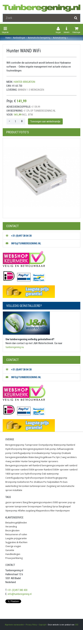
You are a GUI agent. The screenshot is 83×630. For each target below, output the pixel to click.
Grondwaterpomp (40, 453)
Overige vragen (13, 546)
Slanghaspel (64, 506)
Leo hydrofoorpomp (30, 473)
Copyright (42, 625)
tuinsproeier (21, 506)
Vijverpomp (11, 510)
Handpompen (62, 510)
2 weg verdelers (68, 457)
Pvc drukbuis (36, 481)
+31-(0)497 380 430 (17, 590)
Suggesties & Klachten (16, 542)
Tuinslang (47, 506)
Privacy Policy (31, 625)
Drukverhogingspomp (56, 477)
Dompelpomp (46, 444)
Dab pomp (50, 449)
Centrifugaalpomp (21, 453)
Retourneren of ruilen (16, 534)
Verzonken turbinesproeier (32, 486)
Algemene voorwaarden (14, 625)
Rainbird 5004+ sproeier (56, 469)
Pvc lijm (56, 457)
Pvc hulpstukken (51, 481)
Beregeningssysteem (33, 449)
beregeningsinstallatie (16, 457)
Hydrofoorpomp (14, 449)
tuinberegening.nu (15, 347)
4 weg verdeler (12, 461)
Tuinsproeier (31, 444)
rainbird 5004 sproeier (31, 469)
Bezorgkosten (12, 530)
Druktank (66, 453)
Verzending (11, 526)
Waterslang (34, 457)
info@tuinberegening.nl (20, 594)
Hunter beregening (30, 461)
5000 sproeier (60, 502)
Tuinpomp (56, 453)
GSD (76, 625)
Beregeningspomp (14, 444)
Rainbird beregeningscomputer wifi (50, 465)
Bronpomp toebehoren (17, 481)
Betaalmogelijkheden (16, 522)
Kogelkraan (46, 457)
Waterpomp (60, 444)
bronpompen (35, 506)
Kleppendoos (43, 510)
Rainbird (71, 444)
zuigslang (30, 510)
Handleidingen (12, 554)
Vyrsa (55, 506)
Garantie (9, 550)
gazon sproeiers (13, 502)
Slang (25, 502)
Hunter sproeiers (49, 461)
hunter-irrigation (24, 81)
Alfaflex (21, 510)
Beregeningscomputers (40, 502)
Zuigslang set (53, 486)
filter (52, 510)
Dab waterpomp (50, 473)
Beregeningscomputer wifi (18, 465)
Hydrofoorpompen (34, 477)
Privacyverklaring (14, 558)
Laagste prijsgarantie (16, 538)
